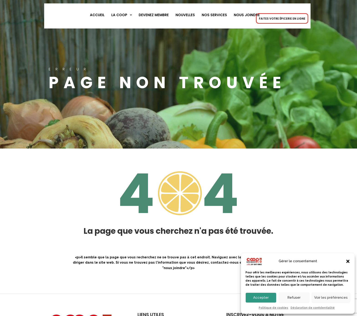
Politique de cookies (273, 307)
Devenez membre (154, 15)
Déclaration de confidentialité (313, 307)
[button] (348, 261)
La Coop (119, 15)
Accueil (97, 15)
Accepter (261, 297)
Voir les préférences (331, 297)
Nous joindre (247, 15)
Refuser (294, 297)
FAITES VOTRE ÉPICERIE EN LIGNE (282, 19)
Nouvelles (185, 15)
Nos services (214, 15)
